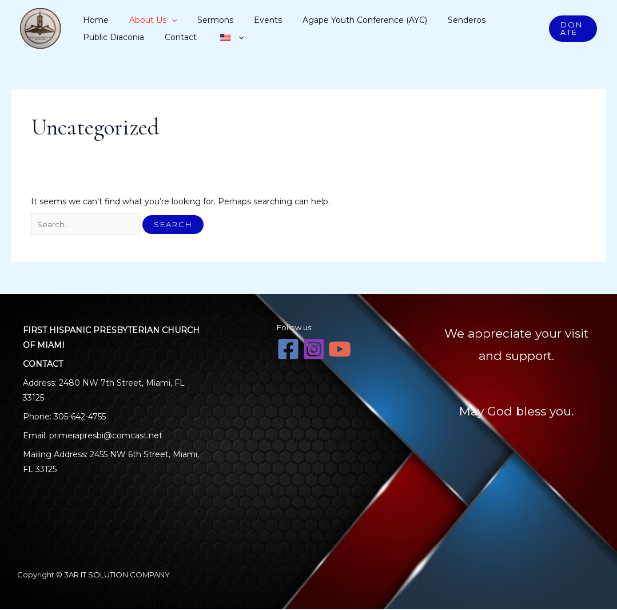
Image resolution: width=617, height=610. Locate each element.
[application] (157, 20)
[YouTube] (339, 350)
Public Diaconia (462, 20)
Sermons (189, 20)
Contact (97, 37)
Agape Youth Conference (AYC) (314, 20)
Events (230, 20)
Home (93, 20)
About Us (138, 20)
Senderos (404, 20)
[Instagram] (313, 350)
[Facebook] (288, 350)
